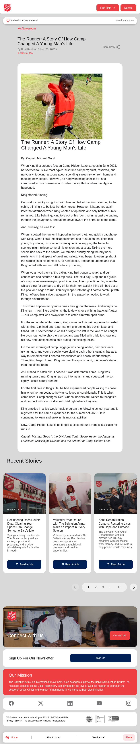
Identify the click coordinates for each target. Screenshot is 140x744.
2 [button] (96, 587)
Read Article (24, 564)
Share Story (111, 47)
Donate (128, 7)
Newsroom (27, 28)
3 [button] (103, 587)
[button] (133, 587)
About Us (53, 737)
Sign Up (100, 658)
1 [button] (88, 587)
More (129, 737)
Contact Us (119, 635)
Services (99, 737)
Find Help (107, 8)
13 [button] (119, 587)
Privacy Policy (13, 720)
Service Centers (125, 20)
